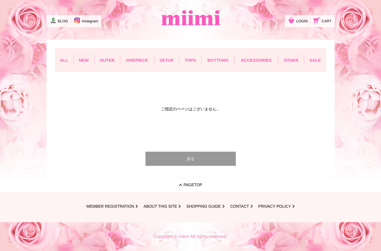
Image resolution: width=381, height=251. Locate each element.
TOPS (190, 60)
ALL (64, 60)
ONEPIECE (137, 60)
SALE (315, 60)
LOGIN (298, 20)
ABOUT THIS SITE (160, 206)
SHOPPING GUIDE (203, 206)
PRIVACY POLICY (274, 206)
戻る (191, 158)
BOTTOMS (217, 60)
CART (322, 20)
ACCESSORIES (256, 60)
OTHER (291, 60)
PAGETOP (193, 185)
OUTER (107, 60)
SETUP (167, 60)
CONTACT (239, 206)
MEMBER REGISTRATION (110, 206)
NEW (84, 60)
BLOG (59, 20)
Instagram (86, 20)
